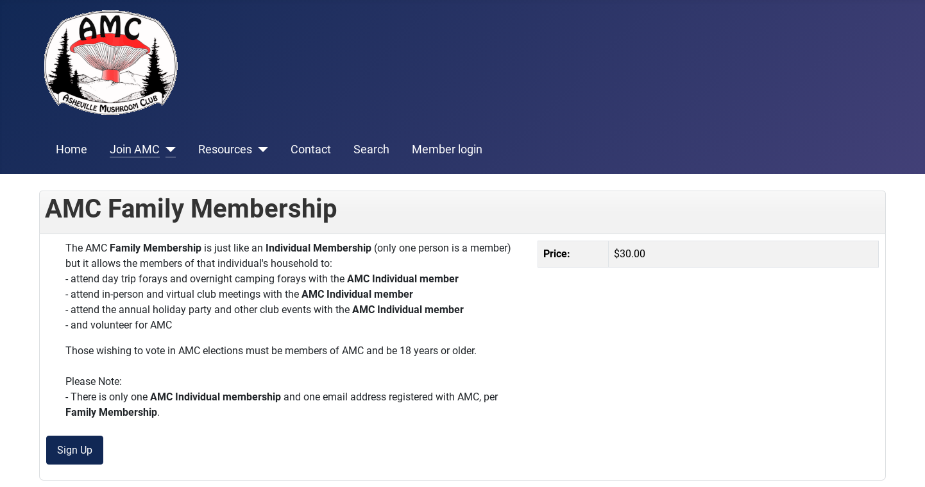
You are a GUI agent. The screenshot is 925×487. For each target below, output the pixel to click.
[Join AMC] (168, 149)
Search (371, 149)
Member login (447, 149)
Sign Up (74, 450)
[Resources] (260, 149)
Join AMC (135, 149)
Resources (225, 149)
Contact (311, 149)
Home (71, 149)
